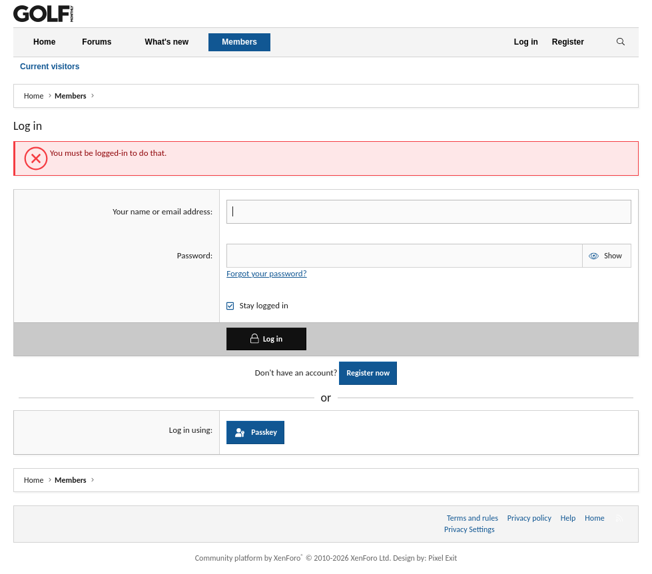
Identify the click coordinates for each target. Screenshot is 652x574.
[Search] (620, 42)
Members (239, 42)
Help (568, 518)
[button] (122, 42)
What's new (167, 42)
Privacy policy (529, 518)
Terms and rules (472, 518)
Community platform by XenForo (293, 558)
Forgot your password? (266, 273)
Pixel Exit (442, 558)
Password (193, 255)
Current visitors (49, 66)
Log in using (189, 430)
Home (44, 42)
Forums (96, 42)
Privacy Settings (469, 529)
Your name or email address (161, 211)
